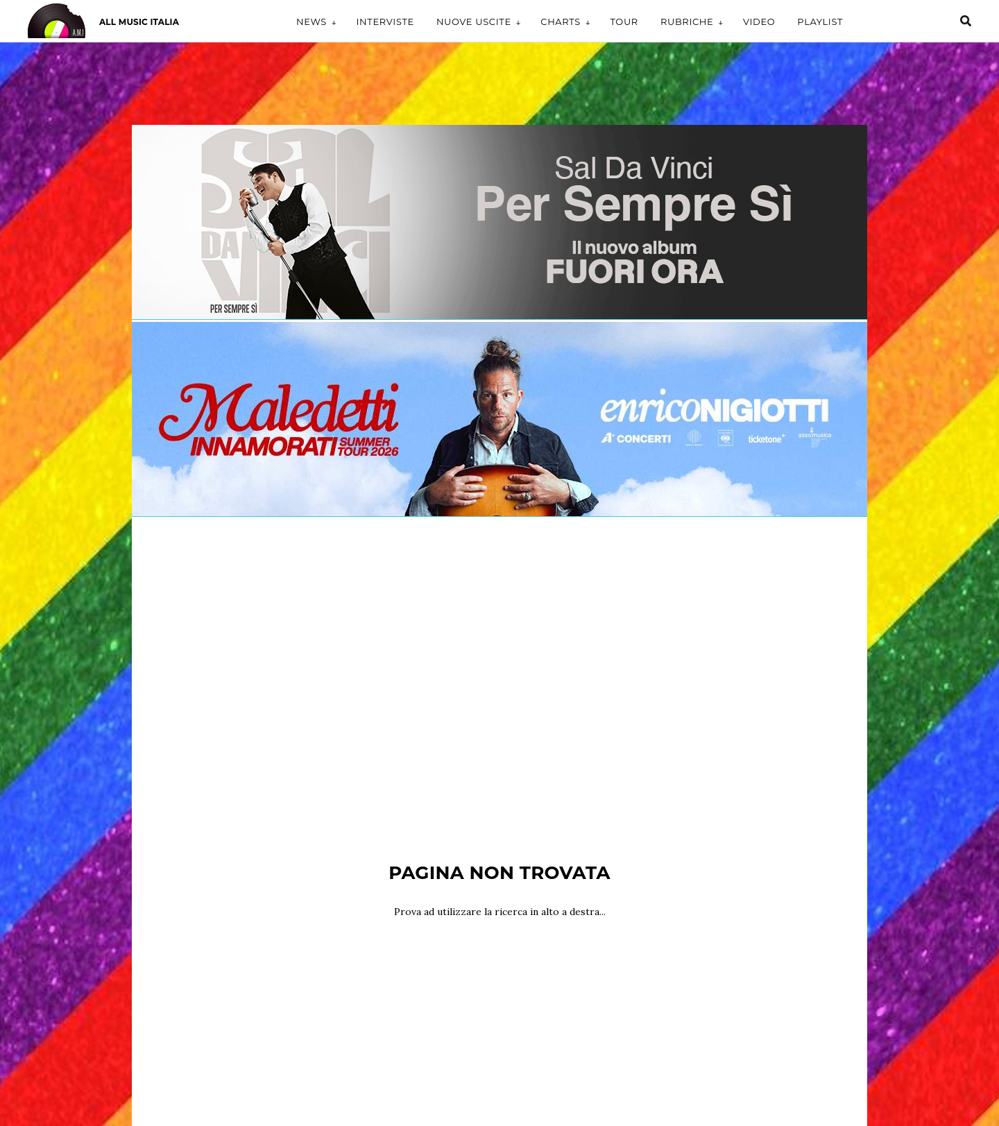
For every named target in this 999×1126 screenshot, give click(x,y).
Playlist (820, 21)
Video (759, 21)
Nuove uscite (473, 21)
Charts (560, 21)
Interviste (384, 21)
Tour (624, 21)
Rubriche (687, 21)
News (311, 21)
